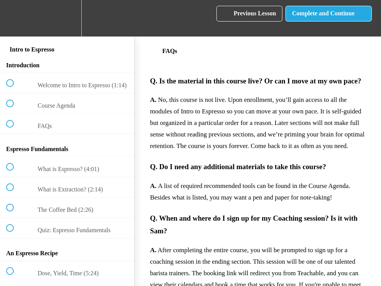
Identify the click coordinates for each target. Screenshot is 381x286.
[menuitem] (67, 18)
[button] (14, 18)
